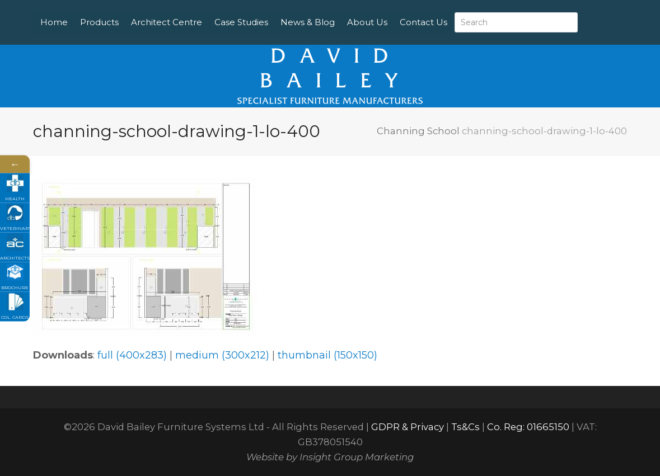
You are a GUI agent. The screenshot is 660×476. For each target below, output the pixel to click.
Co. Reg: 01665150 (528, 426)
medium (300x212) (222, 355)
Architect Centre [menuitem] (195, 11)
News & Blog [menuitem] (336, 11)
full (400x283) (132, 355)
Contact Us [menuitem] (92, 33)
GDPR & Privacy (407, 426)
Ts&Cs (465, 426)
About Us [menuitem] (396, 11)
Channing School (418, 130)
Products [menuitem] (128, 11)
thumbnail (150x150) (327, 355)
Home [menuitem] (82, 11)
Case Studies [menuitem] (270, 11)
